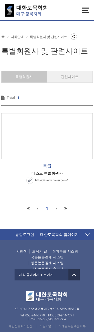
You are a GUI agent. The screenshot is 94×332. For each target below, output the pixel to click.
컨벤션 (21, 251)
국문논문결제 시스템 (47, 257)
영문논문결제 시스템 (47, 263)
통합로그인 (24, 234)
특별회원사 (24, 76)
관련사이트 (69, 76)
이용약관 (46, 326)
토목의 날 (39, 251)
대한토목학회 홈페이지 (59, 234)
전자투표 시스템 (65, 251)
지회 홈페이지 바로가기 (47, 274)
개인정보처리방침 (21, 326)
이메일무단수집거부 (72, 326)
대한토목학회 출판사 (47, 269)
